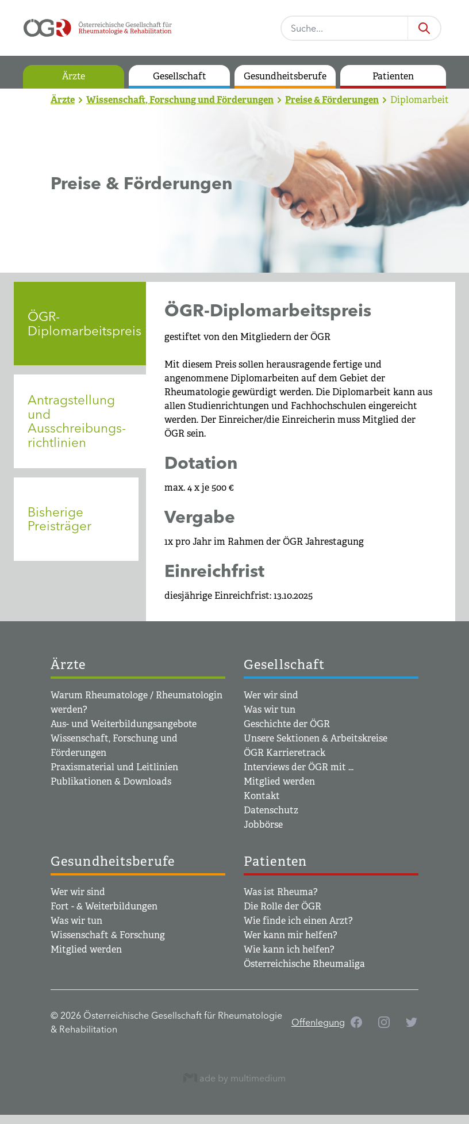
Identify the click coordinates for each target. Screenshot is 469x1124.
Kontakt (262, 796)
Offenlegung (318, 1022)
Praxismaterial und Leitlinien (114, 767)
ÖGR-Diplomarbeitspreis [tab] (84, 323)
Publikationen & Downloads (111, 781)
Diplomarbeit (419, 100)
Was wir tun (269, 710)
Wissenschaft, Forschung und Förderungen (180, 100)
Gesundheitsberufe (285, 76)
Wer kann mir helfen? (290, 935)
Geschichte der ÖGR (287, 724)
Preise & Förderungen (332, 100)
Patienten (393, 76)
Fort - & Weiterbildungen (104, 906)
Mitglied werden (279, 781)
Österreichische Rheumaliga (304, 964)
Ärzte (73, 76)
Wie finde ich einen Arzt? (298, 921)
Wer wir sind (271, 695)
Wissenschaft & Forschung (108, 935)
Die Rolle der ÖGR (282, 906)
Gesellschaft (179, 76)
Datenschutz (271, 810)
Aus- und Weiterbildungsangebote (124, 724)
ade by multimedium (234, 1078)
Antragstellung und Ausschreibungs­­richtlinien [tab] (77, 421)
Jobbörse (263, 825)
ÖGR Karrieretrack (284, 753)
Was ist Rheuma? (281, 892)
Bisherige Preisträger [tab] (59, 519)
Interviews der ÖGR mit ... (298, 767)
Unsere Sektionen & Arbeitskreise (315, 738)
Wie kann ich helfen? (289, 949)
